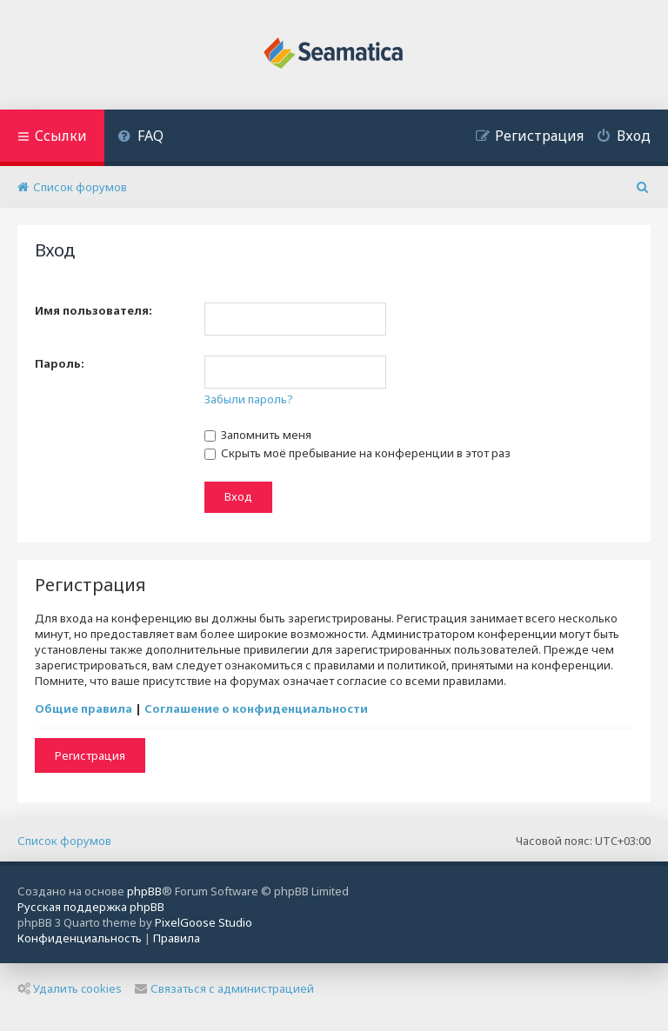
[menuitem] (140, 138)
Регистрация (90, 755)
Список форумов (64, 840)
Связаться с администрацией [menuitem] (224, 988)
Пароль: (59, 363)
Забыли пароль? (248, 399)
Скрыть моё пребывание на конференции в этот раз (357, 453)
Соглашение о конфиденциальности (256, 708)
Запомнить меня (257, 434)
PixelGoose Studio (203, 922)
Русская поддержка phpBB (90, 907)
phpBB (144, 891)
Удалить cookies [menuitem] (69, 988)
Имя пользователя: (93, 310)
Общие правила (83, 708)
